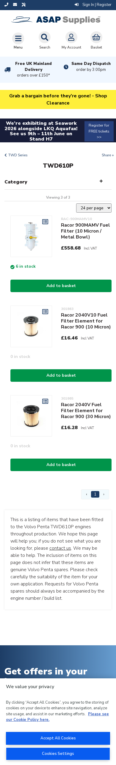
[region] (58, 721)
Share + (108, 155)
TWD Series (18, 155)
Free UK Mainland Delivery (33, 69)
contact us (60, 548)
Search (45, 40)
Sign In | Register (93, 4)
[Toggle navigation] (18, 40)
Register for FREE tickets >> (99, 131)
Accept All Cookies (58, 738)
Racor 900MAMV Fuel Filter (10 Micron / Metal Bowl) (85, 231)
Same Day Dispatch (91, 66)
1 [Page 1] (95, 494)
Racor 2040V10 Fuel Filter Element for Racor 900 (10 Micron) (86, 321)
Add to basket (61, 286)
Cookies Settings (58, 753)
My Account (71, 40)
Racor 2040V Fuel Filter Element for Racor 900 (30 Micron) (86, 410)
